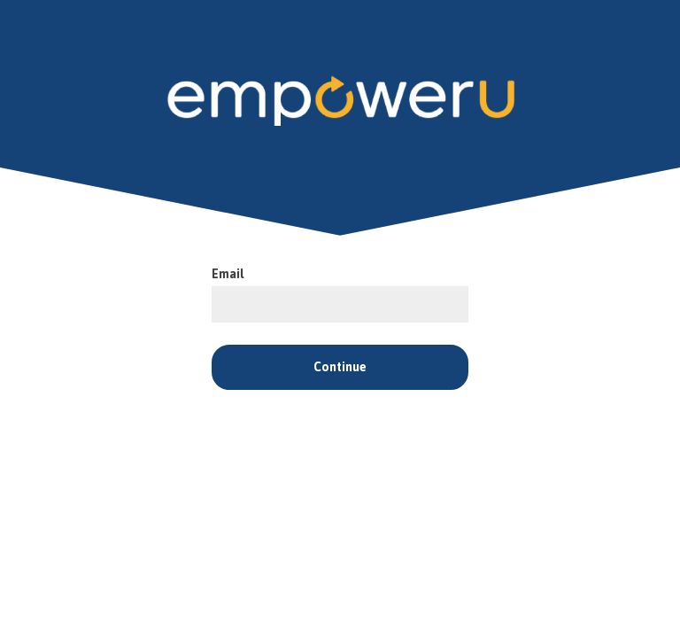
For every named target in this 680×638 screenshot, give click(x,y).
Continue (340, 367)
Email (228, 274)
